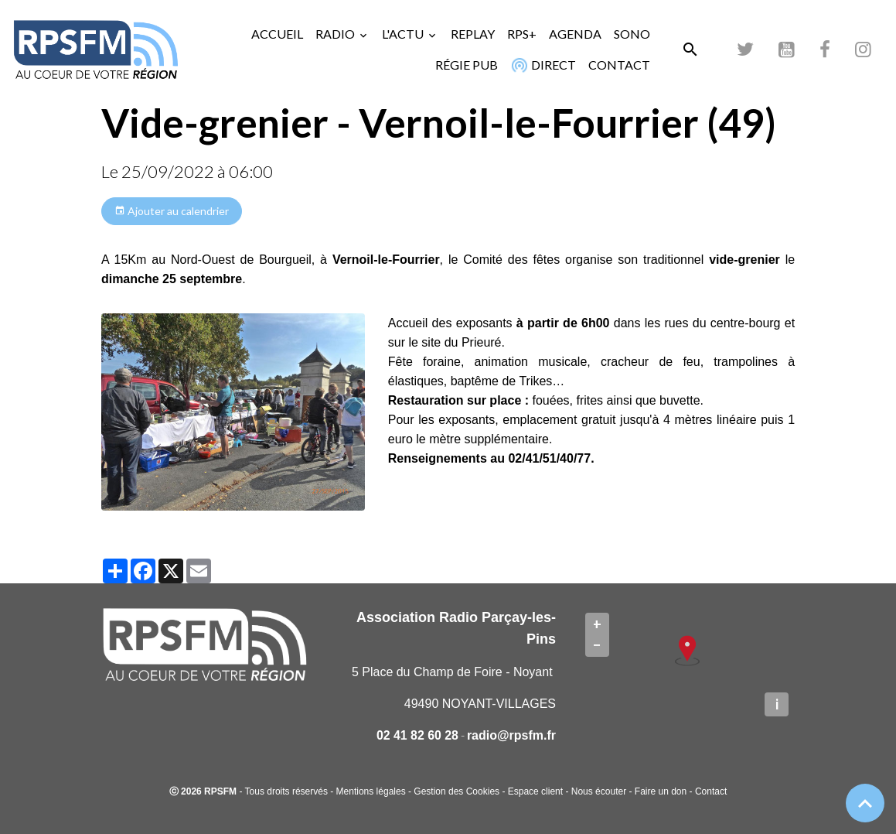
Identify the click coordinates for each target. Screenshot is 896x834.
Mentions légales (371, 791)
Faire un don (660, 791)
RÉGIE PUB (466, 64)
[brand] (95, 49)
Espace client (535, 791)
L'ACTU (404, 33)
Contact (711, 791)
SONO (632, 33)
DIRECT (541, 65)
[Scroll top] (865, 803)
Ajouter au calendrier (171, 211)
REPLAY (473, 33)
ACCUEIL (277, 33)
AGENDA (575, 33)
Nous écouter (598, 791)
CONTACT (619, 64)
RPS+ (522, 33)
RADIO (336, 33)
